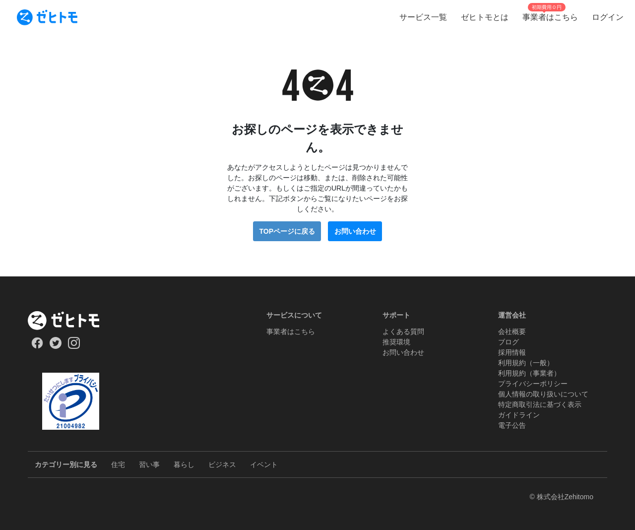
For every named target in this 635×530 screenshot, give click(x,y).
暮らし (184, 464)
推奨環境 (396, 342)
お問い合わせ (355, 231)
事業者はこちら (290, 331)
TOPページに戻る (287, 231)
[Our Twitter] (55, 346)
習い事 (149, 464)
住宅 (118, 464)
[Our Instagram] (74, 346)
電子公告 (512, 425)
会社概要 (512, 331)
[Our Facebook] (37, 346)
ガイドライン (519, 415)
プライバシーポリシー (533, 384)
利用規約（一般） (526, 363)
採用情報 (512, 352)
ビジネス (222, 464)
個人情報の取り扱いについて (543, 394)
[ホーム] (71, 320)
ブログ (508, 342)
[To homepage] (47, 17)
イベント (264, 464)
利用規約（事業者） (529, 373)
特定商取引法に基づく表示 (539, 404)
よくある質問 (403, 331)
